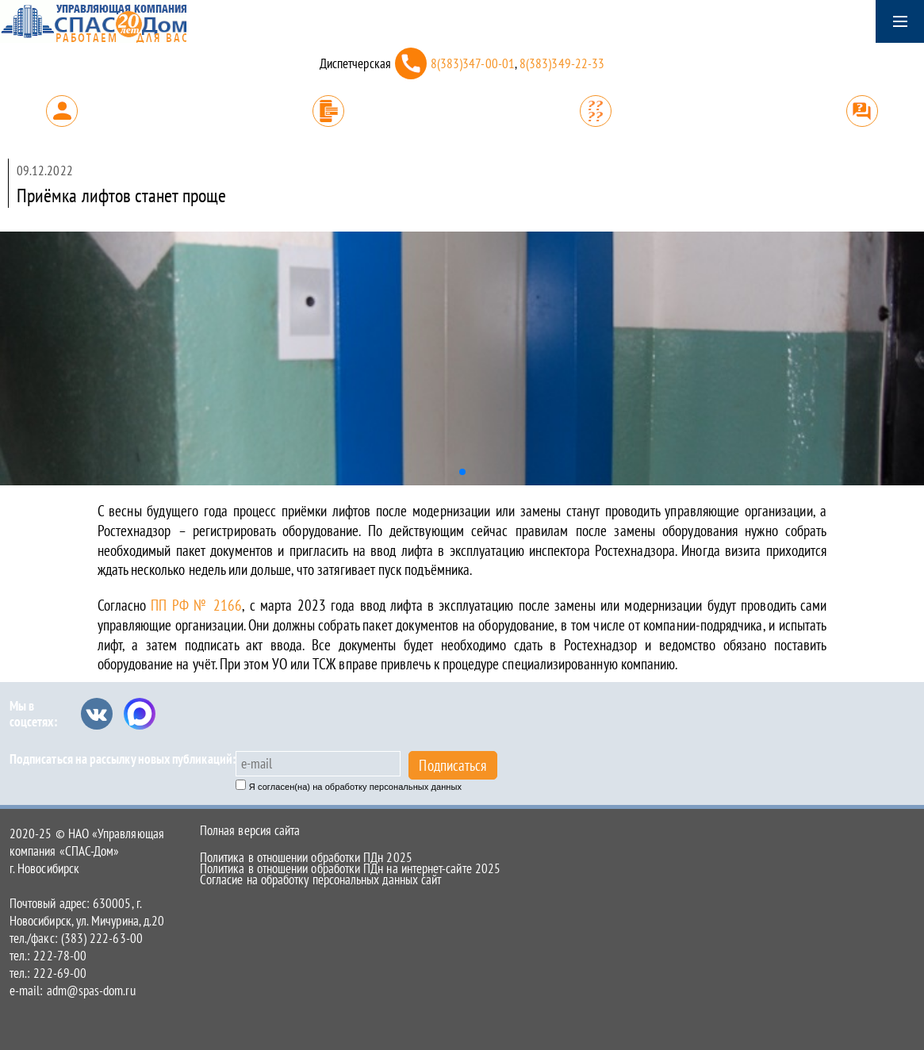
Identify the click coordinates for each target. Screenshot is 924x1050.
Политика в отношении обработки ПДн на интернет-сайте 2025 (350, 868)
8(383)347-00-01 (473, 63)
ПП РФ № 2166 (196, 605)
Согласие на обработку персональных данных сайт (320, 879)
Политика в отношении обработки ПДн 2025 (306, 857)
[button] (462, 472)
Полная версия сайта (250, 830)
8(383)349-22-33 (562, 63)
